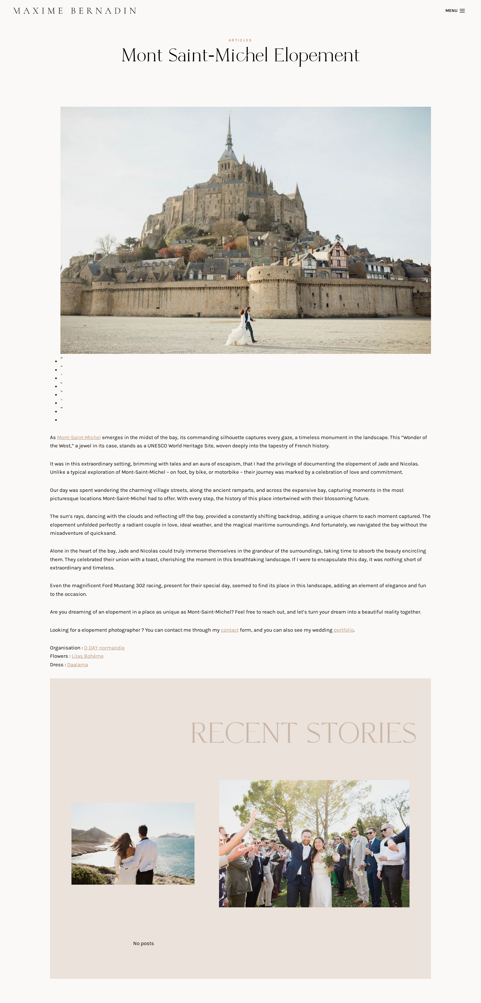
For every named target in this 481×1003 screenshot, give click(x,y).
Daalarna (77, 664)
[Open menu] (456, 10)
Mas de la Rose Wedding (251, 916)
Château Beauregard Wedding (109, 893)
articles (240, 40)
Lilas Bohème (88, 656)
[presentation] (132, 844)
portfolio (344, 630)
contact (230, 630)
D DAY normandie (104, 648)
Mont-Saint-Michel (79, 437)
